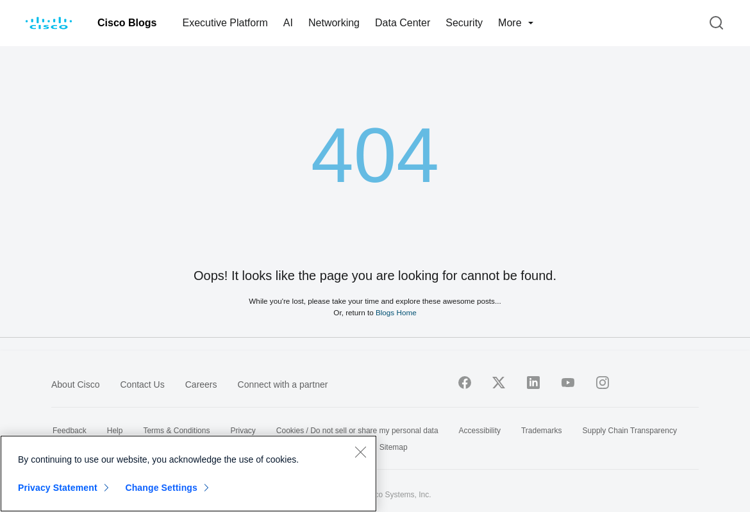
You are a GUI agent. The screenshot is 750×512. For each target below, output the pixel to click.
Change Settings (161, 488)
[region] (188, 473)
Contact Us (142, 384)
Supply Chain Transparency (630, 430)
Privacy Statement (57, 488)
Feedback (70, 430)
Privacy (242, 430)
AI (288, 22)
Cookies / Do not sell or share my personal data (357, 430)
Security (464, 22)
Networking (334, 22)
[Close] (360, 451)
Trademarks (541, 430)
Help (115, 430)
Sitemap (393, 447)
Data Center (402, 22)
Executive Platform (224, 22)
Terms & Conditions (176, 430)
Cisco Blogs (126, 22)
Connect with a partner (283, 384)
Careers (201, 384)
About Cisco (75, 384)
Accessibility (480, 430)
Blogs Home (396, 312)
